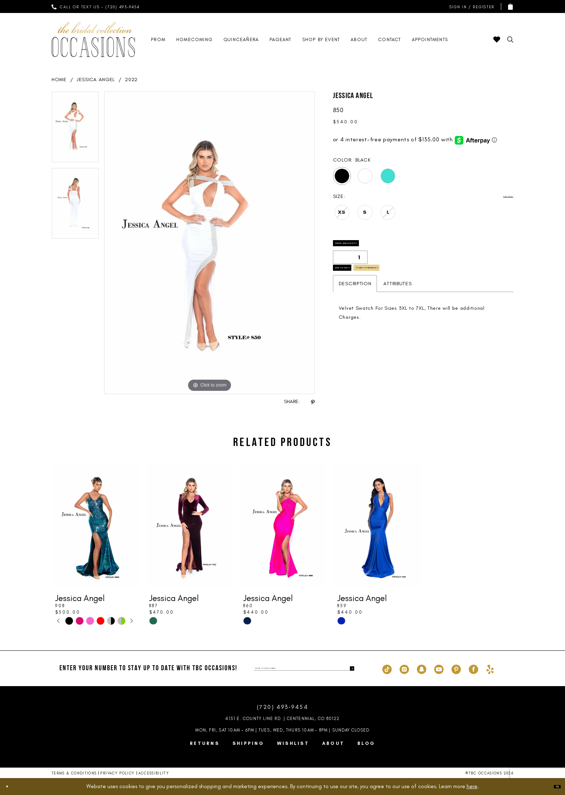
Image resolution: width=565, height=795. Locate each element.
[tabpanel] (75, 129)
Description (355, 306)
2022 (131, 79)
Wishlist (293, 743)
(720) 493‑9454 (282, 706)
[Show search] (510, 39)
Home (59, 79)
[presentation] (95, 525)
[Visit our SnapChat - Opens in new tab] (422, 668)
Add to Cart (358, 285)
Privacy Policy (117, 773)
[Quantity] (350, 267)
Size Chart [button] (500, 197)
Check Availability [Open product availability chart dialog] (369, 248)
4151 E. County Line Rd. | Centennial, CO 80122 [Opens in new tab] (282, 718)
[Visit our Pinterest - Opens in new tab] (456, 668)
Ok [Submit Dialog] (552, 786)
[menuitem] (96, 6)
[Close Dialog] (11, 786)
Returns (204, 743)
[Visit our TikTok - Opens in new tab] (387, 668)
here (472, 786)
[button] (470, 6)
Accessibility (153, 773)
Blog (366, 743)
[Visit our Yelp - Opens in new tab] (490, 668)
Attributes (397, 306)
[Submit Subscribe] (348, 668)
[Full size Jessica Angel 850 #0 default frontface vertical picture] (209, 243)
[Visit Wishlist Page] (497, 39)
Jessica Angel (96, 79)
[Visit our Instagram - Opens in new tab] (404, 668)
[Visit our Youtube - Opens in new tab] (439, 668)
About (333, 743)
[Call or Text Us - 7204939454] (96, 6)
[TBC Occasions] (93, 39)
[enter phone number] (304, 668)
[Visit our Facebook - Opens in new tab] (473, 668)
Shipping (248, 743)
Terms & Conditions (74, 773)
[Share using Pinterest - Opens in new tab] (313, 401)
